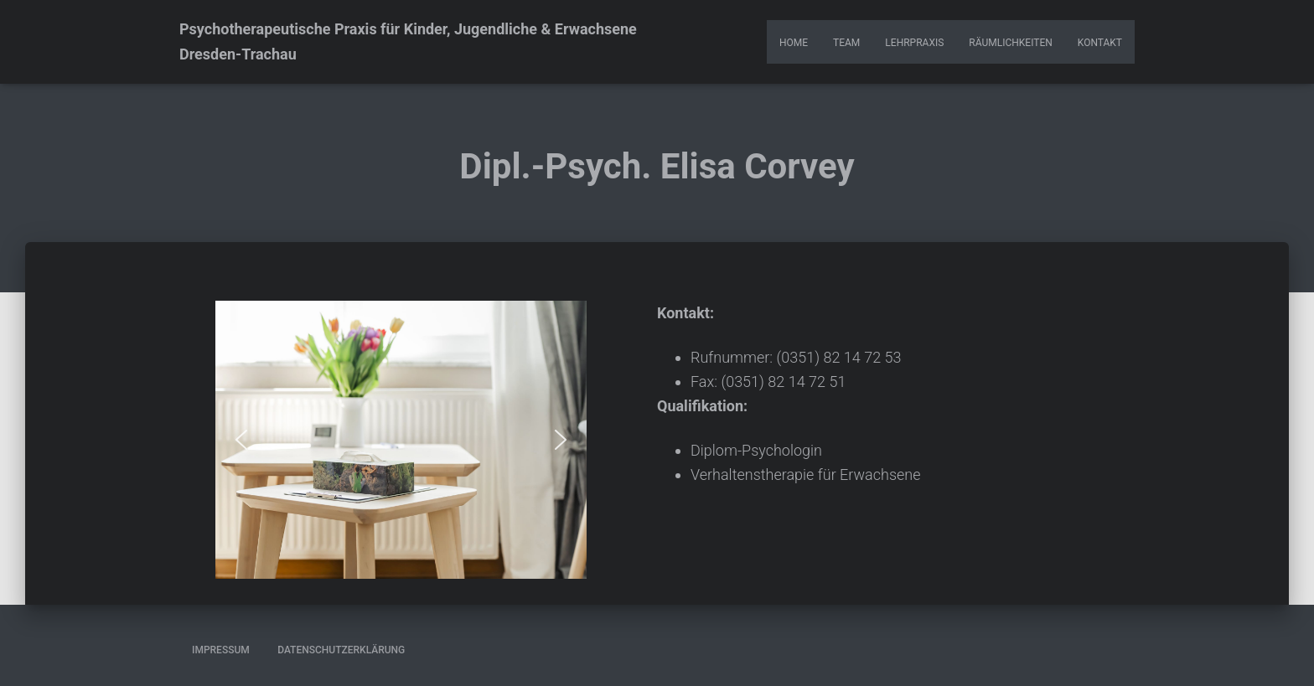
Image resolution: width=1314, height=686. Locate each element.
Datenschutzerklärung (341, 650)
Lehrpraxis (914, 43)
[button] (241, 439)
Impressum (221, 650)
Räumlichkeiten (1010, 43)
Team (846, 43)
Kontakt (1100, 43)
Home (793, 43)
